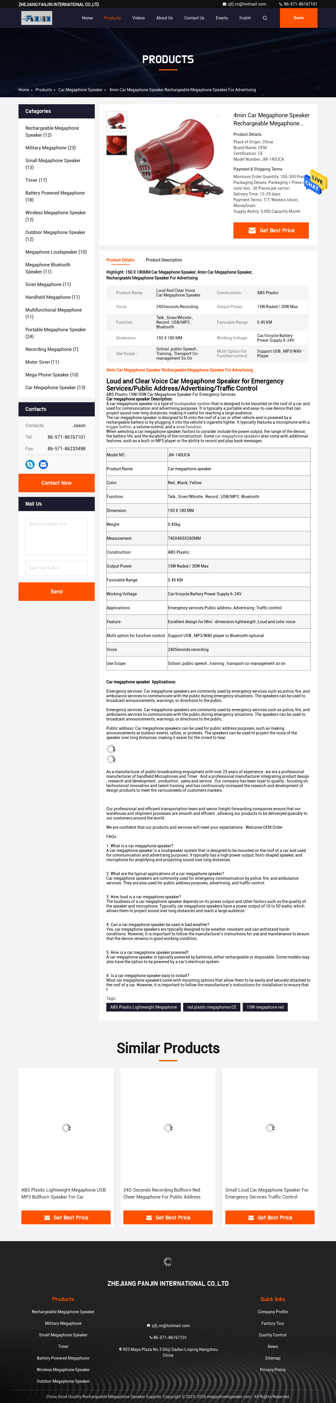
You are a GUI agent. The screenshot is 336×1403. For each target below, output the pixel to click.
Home (87, 18)
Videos (138, 18)
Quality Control (273, 1335)
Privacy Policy (273, 1369)
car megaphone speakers (237, 436)
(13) (53, 164)
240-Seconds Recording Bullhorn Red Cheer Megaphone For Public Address (162, 1193)
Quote (299, 18)
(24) (55, 333)
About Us (164, 18)
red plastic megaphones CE (211, 1007)
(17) (36, 180)
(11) (47, 268)
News (273, 1346)
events (222, 18)
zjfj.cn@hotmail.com (244, 4)
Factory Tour (272, 1323)
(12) (52, 131)
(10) (56, 252)
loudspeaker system (192, 403)
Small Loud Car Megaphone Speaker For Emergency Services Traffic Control (267, 1193)
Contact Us (194, 18)
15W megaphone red (265, 1007)
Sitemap (273, 1358)
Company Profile (273, 1311)
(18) (55, 196)
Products (112, 18)
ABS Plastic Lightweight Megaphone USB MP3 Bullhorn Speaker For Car (63, 1193)
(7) (51, 349)
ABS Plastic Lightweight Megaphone (143, 1007)
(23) (50, 148)
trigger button (118, 427)
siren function (188, 427)
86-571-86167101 (298, 4)
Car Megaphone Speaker (80, 89)
